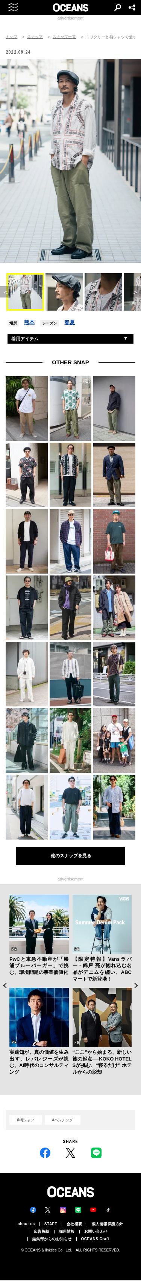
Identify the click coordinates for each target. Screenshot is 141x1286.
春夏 (69, 322)
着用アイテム (24, 338)
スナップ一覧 (64, 37)
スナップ (35, 37)
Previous (4, 985)
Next (136, 985)
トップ (11, 37)
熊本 (29, 322)
